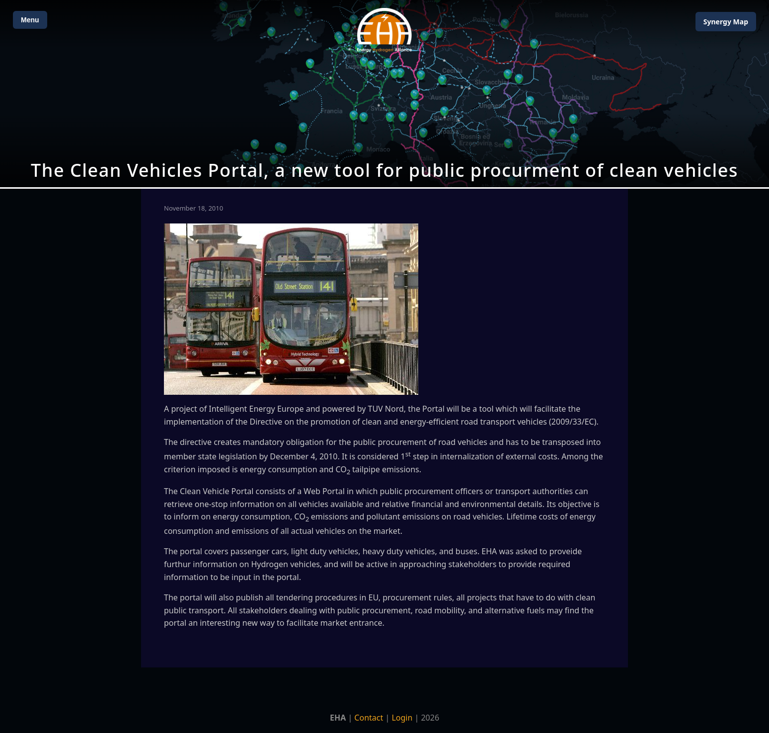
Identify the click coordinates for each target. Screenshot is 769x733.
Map (725, 21)
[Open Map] (384, 93)
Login (401, 717)
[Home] (384, 30)
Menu (30, 20)
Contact (368, 717)
